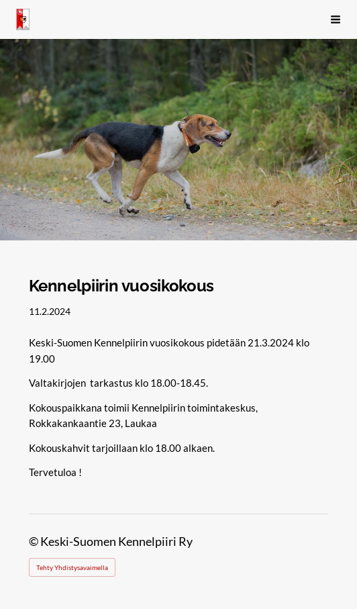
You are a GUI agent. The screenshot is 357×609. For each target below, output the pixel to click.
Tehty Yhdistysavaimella (72, 567)
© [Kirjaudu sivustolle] (34, 541)
